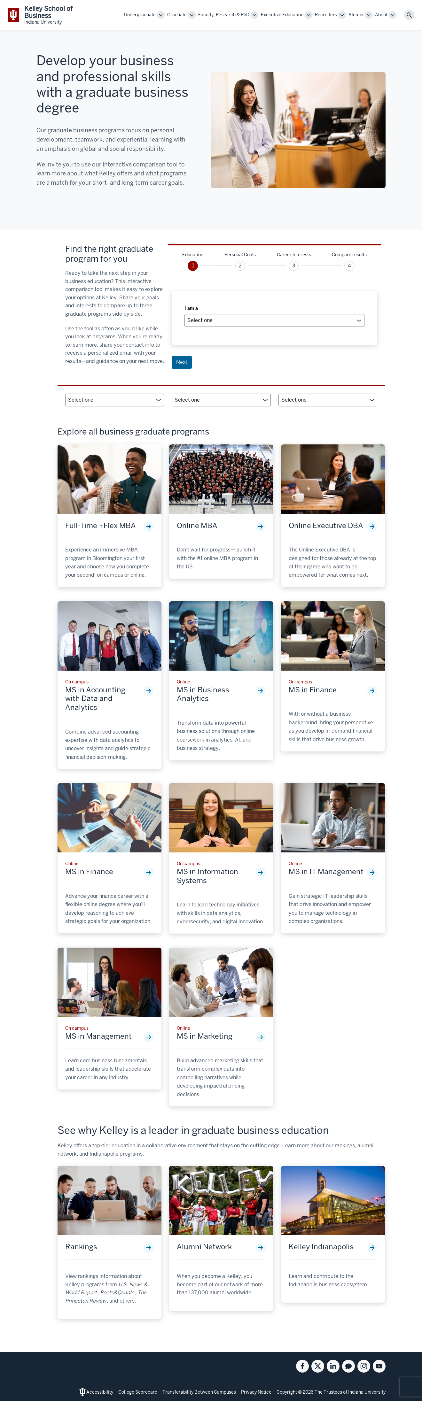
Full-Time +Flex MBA (100, 525)
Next (181, 362)
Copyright (287, 1392)
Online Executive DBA (326, 525)
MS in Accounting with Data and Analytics (95, 699)
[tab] (193, 261)
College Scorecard (137, 1392)
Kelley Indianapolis (321, 1247)
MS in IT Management (326, 871)
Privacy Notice (256, 1392)
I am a (191, 308)
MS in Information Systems (207, 876)
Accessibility (99, 1392)
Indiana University (367, 1392)
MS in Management (98, 1036)
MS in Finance (313, 690)
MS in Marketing (204, 1036)
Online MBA (197, 525)
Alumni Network (204, 1247)
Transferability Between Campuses (199, 1392)
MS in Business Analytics (203, 694)
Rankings (81, 1247)
